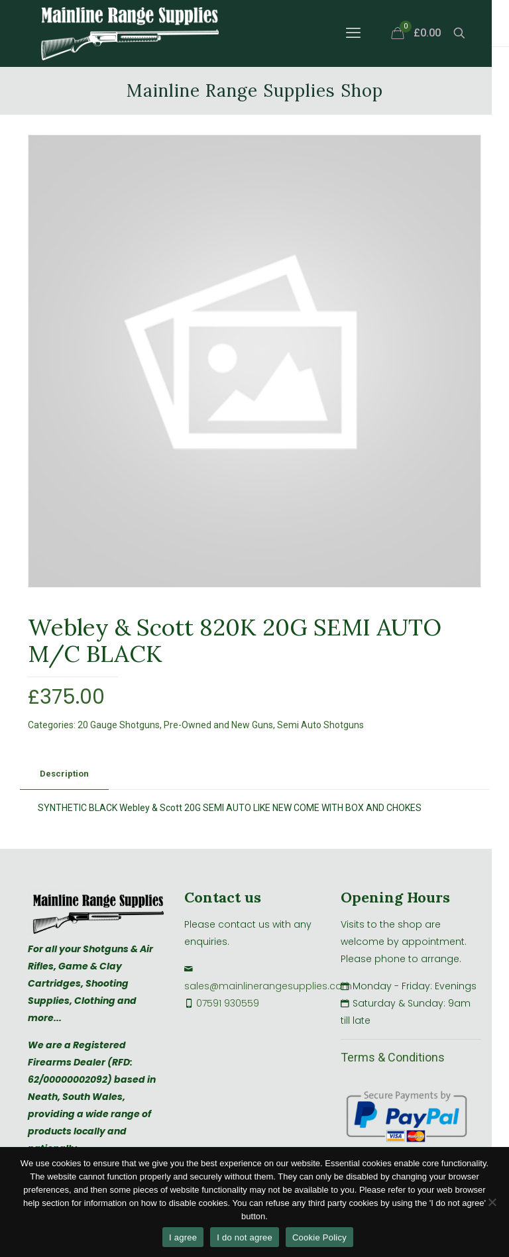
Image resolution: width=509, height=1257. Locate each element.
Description (64, 774)
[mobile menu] (353, 33)
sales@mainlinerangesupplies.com (268, 986)
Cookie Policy (319, 1237)
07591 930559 (227, 1003)
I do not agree (244, 1237)
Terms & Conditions (393, 1057)
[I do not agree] (492, 1202)
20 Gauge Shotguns (119, 725)
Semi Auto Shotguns (320, 725)
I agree (183, 1237)
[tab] (64, 774)
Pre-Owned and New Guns (218, 725)
